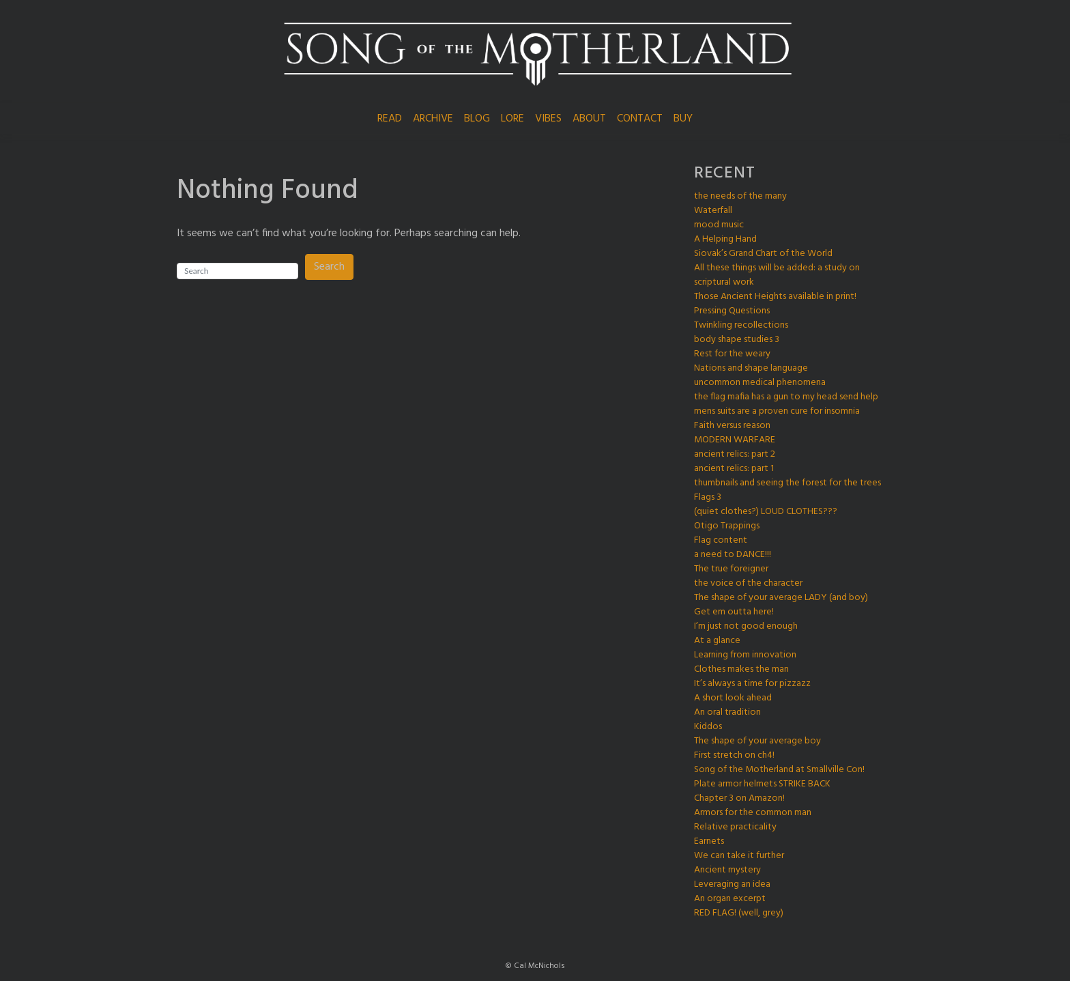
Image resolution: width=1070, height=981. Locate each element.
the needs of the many (740, 196)
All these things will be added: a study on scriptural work (777, 275)
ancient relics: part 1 (734, 469)
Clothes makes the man (741, 669)
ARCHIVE (433, 119)
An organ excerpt (730, 899)
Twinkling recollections (741, 325)
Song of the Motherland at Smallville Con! (779, 770)
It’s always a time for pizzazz (752, 684)
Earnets (709, 841)
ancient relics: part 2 (734, 454)
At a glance (717, 641)
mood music (719, 225)
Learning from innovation (745, 655)
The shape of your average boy (757, 741)
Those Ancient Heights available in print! (775, 296)
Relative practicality (735, 827)
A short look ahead (733, 698)
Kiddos (708, 727)
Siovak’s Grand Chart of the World (763, 253)
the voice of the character (748, 583)
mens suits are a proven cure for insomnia (777, 411)
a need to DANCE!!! (732, 555)
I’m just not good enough (746, 626)
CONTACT (640, 119)
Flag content (720, 540)
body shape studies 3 (736, 339)
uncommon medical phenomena (760, 382)
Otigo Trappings (727, 526)
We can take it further (739, 856)
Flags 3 (707, 497)
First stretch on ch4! (734, 755)
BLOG (477, 119)
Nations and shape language (751, 368)
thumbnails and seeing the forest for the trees (787, 483)
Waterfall (713, 210)
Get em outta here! (734, 612)
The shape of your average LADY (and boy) (781, 598)
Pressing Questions (732, 311)
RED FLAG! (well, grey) (738, 913)
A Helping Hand (725, 239)
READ (389, 119)
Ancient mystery (727, 870)
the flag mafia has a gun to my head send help (786, 397)
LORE (512, 119)
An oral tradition (727, 712)
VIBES (548, 119)
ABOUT (589, 119)
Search (329, 267)
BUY (683, 119)
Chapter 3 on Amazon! (739, 798)
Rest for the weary (732, 354)
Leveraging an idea (732, 884)
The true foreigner (731, 569)
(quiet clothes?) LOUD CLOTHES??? (765, 512)
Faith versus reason (732, 425)
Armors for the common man (752, 813)
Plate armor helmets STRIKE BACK (762, 784)
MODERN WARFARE (734, 440)
